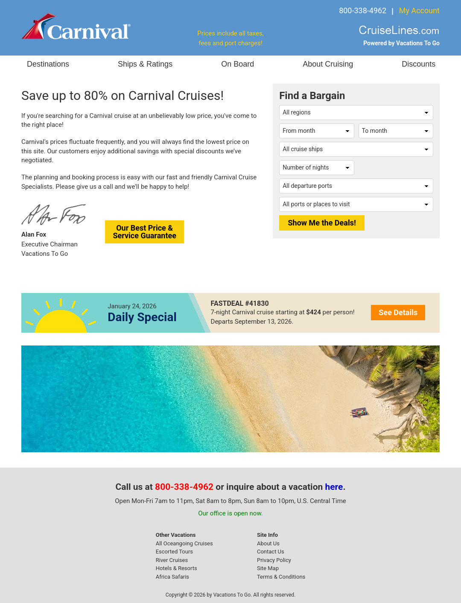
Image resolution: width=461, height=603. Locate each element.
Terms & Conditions (281, 577)
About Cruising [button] (328, 64)
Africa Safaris (172, 577)
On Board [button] (237, 64)
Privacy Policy (274, 560)
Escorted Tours (174, 551)
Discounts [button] (418, 64)
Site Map (268, 568)
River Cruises (172, 560)
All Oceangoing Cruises (184, 543)
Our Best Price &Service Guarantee (144, 231)
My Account (419, 10)
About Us (268, 543)
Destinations (48, 64)
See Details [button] (398, 312)
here (334, 487)
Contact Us (270, 551)
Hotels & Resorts (176, 568)
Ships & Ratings (145, 64)
